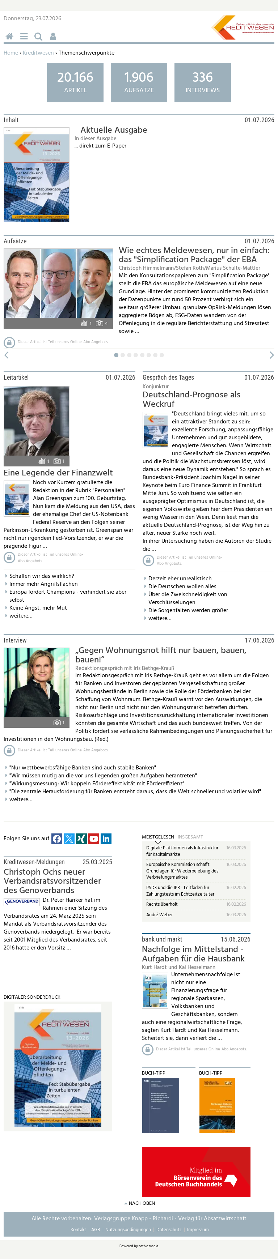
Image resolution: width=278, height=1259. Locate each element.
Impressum (198, 1230)
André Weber (159, 915)
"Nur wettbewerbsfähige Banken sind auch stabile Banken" (82, 768)
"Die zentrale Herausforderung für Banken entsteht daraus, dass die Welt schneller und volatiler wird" (135, 792)
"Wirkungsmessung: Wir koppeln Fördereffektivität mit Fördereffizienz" (97, 784)
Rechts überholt (162, 904)
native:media (148, 1246)
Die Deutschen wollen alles (182, 587)
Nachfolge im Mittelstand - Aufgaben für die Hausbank (193, 954)
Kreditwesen (38, 53)
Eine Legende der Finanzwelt (58, 473)
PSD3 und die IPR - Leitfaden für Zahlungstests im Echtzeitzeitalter (180, 891)
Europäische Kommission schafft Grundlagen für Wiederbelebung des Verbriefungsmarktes (182, 871)
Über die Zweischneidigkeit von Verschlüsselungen (187, 599)
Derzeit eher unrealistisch (180, 579)
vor (272, 355)
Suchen (40, 40)
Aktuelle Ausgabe (113, 130)
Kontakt (78, 1230)
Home (11, 53)
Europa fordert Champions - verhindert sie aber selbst (67, 596)
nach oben (142, 1203)
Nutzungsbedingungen (128, 1230)
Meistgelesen (158, 837)
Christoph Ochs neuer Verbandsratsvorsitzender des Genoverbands (52, 882)
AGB (95, 1230)
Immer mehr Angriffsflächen (43, 584)
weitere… (21, 616)
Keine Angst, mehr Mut (38, 608)
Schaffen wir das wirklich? (41, 576)
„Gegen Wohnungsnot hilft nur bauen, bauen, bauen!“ (161, 655)
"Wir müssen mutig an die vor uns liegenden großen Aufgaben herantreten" (103, 776)
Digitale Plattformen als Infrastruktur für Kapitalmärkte (182, 851)
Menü (25, 40)
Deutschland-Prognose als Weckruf (191, 399)
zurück (5, 355)
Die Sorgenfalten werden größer (188, 611)
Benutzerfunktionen (54, 40)
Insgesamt (190, 837)
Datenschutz (169, 1230)
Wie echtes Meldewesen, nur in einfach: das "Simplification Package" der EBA (194, 255)
